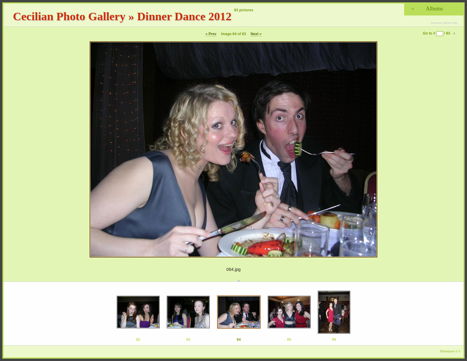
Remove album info (444, 22)
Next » (255, 34)
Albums (434, 9)
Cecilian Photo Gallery (69, 16)
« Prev (211, 34)
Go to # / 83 (436, 33)
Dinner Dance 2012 (184, 16)
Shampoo (447, 351)
